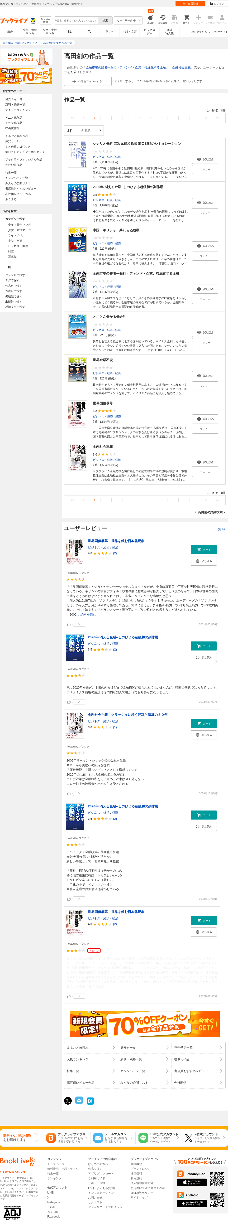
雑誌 (11, 251)
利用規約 (136, 1178)
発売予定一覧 (13, 99)
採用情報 (136, 1173)
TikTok (51, 1207)
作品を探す (95, 1168)
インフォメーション (101, 1192)
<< (72, 118)
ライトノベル (16, 235)
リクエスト (95, 1202)
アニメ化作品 (13, 117)
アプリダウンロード (101, 1173)
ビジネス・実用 (18, 246)
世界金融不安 (103, 360)
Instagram (53, 1202)
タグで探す (12, 280)
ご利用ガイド (220, 31)
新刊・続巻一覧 (15, 104)
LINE (50, 1192)
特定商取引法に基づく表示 (148, 1188)
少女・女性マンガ (50, 31)
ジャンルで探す (15, 275)
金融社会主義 (181, 67)
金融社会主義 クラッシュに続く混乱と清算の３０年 (128, 715)
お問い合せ (95, 1197)
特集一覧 (11, 172)
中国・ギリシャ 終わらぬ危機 (116, 230)
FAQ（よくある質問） (102, 1188)
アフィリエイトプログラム (105, 1207)
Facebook (53, 1216)
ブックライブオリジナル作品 (23, 159)
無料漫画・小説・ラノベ (63, 1168)
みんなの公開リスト (18, 183)
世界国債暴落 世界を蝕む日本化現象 (116, 541)
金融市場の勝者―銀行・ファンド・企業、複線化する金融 (126, 67)
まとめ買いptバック (17, 146)
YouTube (52, 1211)
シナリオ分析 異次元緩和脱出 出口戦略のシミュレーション (137, 144)
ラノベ (109, 31)
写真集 (12, 256)
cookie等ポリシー (142, 1192)
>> (217, 118)
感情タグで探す (15, 307)
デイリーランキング (18, 110)
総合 (10, 31)
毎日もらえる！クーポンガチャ (25, 152)
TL (89, 31)
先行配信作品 (13, 165)
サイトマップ (139, 1197)
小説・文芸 (130, 31)
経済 (118, 156)
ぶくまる (11, 199)
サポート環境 (96, 1183)
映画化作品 (12, 128)
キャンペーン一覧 (16, 178)
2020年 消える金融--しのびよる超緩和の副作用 (128, 187)
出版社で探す (13, 301)
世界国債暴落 (103, 403)
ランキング (54, 1178)
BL (70, 31)
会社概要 (136, 1164)
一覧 (220, 529)
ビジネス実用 (149, 31)
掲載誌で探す (13, 296)
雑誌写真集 (169, 31)
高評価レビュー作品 (18, 194)
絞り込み (45, 20)
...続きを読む (87, 614)
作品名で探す (13, 285)
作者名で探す (13, 291)
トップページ (55, 1164)
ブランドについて (142, 1168)
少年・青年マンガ (30, 31)
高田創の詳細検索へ (212, 512)
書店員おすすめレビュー (21, 188)
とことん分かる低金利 (109, 317)
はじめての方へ (200, 31)
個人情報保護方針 (142, 1183)
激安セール (12, 141)
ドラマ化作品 (13, 123)
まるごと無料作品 (16, 136)
